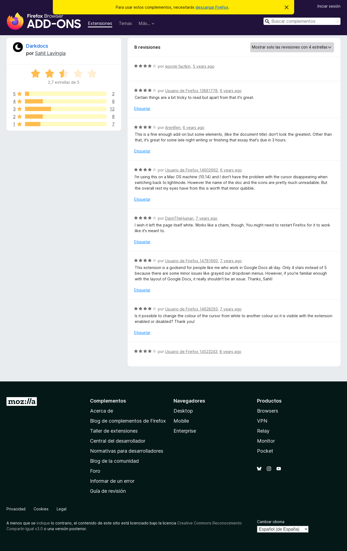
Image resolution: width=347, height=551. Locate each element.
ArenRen (173, 127)
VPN (262, 421)
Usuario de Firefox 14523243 (191, 351)
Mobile (181, 421)
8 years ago (230, 351)
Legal (61, 509)
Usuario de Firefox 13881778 (191, 90)
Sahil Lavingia (50, 53)
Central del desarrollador (117, 441)
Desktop (183, 411)
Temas (125, 23)
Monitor (266, 441)
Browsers (267, 411)
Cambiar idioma (270, 521)
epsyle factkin (178, 66)
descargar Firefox (211, 7)
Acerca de (101, 411)
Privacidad (16, 509)
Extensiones (100, 23)
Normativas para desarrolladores (126, 451)
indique (43, 523)
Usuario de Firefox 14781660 (191, 260)
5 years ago (203, 66)
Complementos (108, 401)
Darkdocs (37, 46)
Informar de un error (112, 481)
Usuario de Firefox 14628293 (191, 309)
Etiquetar (142, 108)
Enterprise (185, 431)
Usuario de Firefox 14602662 (191, 170)
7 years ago (206, 218)
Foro (95, 471)
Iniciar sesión (328, 6)
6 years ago (231, 90)
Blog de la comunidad (114, 461)
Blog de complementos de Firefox (128, 421)
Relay (263, 431)
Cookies (41, 509)
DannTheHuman (179, 218)
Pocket (265, 451)
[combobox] (302, 21)
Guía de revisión (108, 491)
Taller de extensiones (114, 431)
